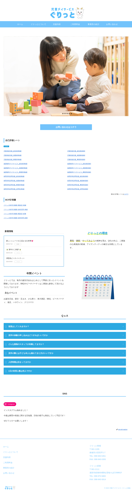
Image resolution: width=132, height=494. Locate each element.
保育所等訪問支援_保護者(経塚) (77, 180)
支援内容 (7, 457)
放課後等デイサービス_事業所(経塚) (79, 172)
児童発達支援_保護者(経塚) (76, 155)
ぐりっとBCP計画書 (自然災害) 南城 (16, 209)
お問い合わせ (8, 473)
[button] (60, 113)
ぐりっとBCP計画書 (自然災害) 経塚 (16, 218)
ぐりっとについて (10, 452)
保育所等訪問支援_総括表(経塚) (77, 176)
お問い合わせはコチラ (66, 127)
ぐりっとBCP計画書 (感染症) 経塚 (15, 214)
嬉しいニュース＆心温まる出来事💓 (19, 241)
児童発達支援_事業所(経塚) (76, 159)
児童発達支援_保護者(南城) (13, 155)
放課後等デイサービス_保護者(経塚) (79, 168)
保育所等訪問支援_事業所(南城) (14, 185)
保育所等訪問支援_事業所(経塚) (77, 185)
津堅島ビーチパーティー (15, 258)
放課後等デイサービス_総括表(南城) (15, 164)
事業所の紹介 (8, 468)
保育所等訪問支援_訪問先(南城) (14, 189)
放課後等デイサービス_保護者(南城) (15, 168)
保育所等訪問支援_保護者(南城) (14, 180)
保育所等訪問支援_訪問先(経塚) (77, 189)
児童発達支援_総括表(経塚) (76, 151)
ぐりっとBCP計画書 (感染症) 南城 (15, 205)
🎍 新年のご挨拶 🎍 (13, 249)
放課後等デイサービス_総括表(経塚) (79, 164)
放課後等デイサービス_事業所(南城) (15, 172)
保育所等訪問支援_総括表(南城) (14, 176)
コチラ (126, 194)
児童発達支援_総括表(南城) (13, 151)
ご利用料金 (8, 463)
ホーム (6, 447)
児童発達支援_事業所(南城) (13, 159)
